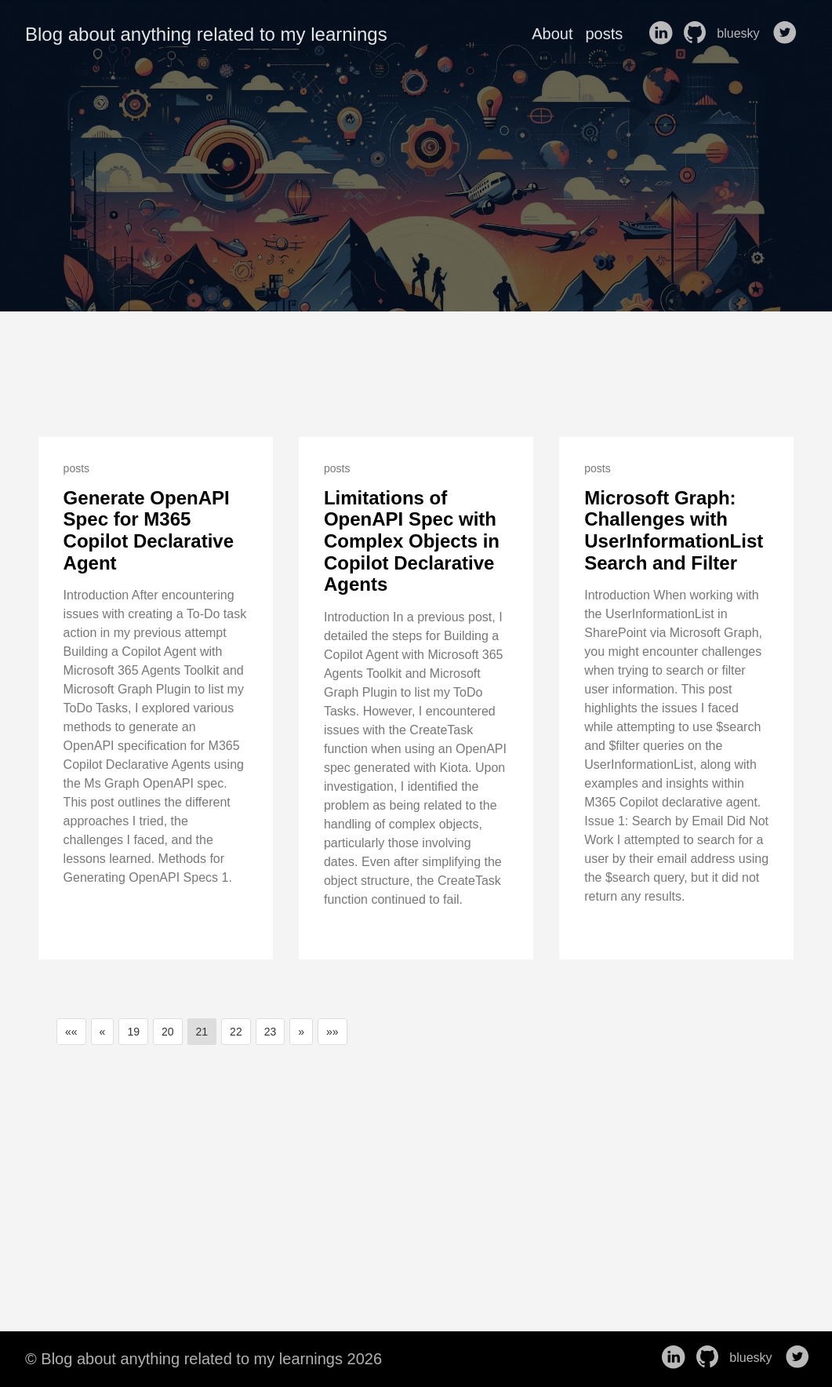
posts (604, 33)
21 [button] (202, 1031)
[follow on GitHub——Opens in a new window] (698, 34)
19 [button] (133, 1031)
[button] (71, 1031)
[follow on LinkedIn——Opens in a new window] (663, 34)
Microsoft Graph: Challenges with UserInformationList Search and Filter (673, 530)
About (552, 33)
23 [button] (270, 1031)
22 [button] (236, 1031)
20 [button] (168, 1031)
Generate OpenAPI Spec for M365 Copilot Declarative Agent (149, 530)
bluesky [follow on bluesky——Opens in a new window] (743, 34)
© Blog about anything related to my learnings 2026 (203, 1358)
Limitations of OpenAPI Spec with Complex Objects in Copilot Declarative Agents (412, 541)
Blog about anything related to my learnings (206, 34)
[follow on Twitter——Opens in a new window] (788, 34)
